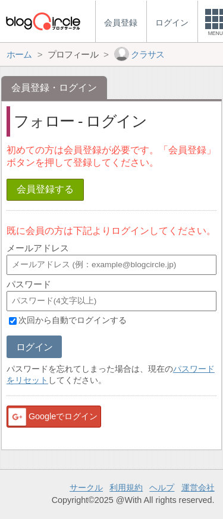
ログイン (34, 347)
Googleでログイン (52, 417)
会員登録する (45, 189)
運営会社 (198, 487)
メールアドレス (38, 248)
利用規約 (126, 487)
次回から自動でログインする (72, 320)
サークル (86, 487)
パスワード (29, 284)
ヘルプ (161, 487)
